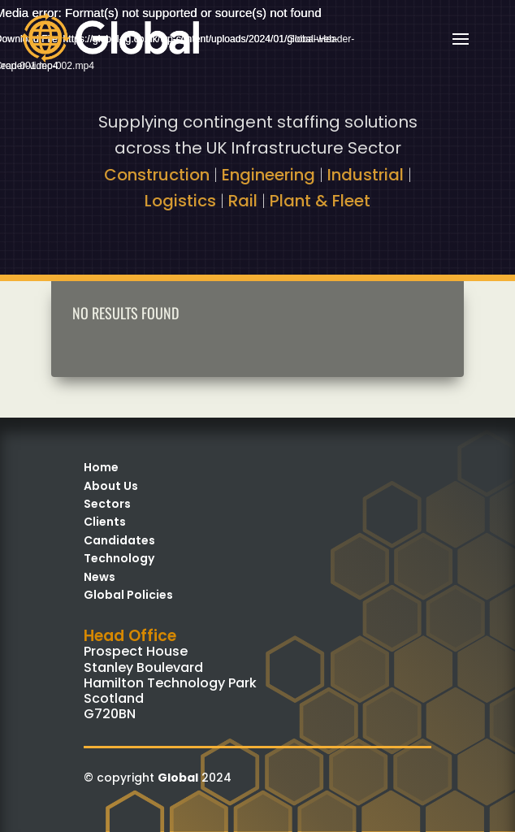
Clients (105, 522)
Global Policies (128, 595)
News (99, 577)
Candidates (119, 540)
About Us (111, 486)
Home (101, 467)
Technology (119, 558)
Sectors (107, 504)
